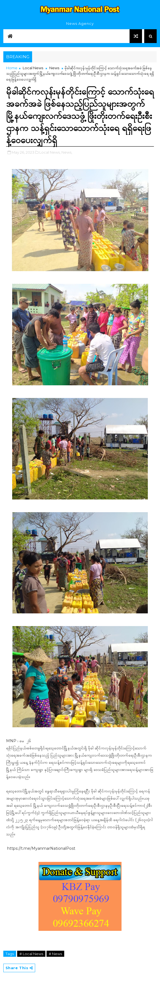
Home (11, 68)
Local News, (50, 152)
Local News (33, 68)
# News (55, 954)
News (54, 68)
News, (66, 152)
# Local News (31, 954)
